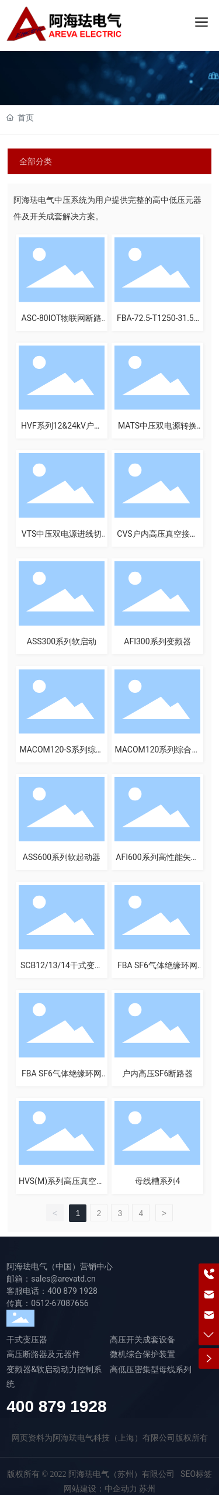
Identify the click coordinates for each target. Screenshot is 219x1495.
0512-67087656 (59, 1303)
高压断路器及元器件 (43, 1354)
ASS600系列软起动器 (61, 857)
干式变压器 (26, 1339)
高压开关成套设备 (142, 1339)
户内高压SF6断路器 (157, 1073)
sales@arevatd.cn (63, 1278)
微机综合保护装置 (142, 1354)
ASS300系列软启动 (61, 641)
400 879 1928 (72, 1291)
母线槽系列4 (157, 1181)
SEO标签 (196, 1474)
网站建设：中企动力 (100, 1488)
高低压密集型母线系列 (151, 1369)
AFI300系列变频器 (157, 641)
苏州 (147, 1488)
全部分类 (35, 161)
